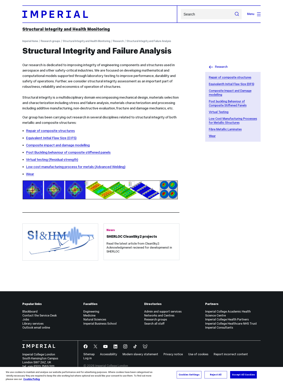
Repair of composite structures (230, 77)
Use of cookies (198, 354)
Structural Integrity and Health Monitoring (66, 29)
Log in (87, 358)
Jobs (25, 319)
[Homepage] (99, 14)
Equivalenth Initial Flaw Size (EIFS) (231, 84)
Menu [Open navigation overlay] (254, 14)
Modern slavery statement (140, 354)
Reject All (215, 374)
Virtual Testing (218, 112)
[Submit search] (237, 14)
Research (118, 41)
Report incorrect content (231, 354)
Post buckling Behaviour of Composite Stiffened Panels (228, 103)
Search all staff (154, 324)
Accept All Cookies (243, 374)
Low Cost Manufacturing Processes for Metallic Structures (233, 121)
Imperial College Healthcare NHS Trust (231, 324)
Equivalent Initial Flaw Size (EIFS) (51, 138)
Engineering (91, 311)
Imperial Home (30, 41)
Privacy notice (173, 354)
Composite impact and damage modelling (58, 145)
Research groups (50, 41)
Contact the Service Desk (39, 315)
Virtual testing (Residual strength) (52, 159)
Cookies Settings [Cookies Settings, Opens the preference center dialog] (189, 374)
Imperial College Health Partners (227, 319)
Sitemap (89, 354)
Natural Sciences (94, 319)
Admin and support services (163, 311)
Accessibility (108, 354)
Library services (32, 324)
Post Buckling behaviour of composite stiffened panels (68, 152)
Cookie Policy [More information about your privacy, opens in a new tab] (31, 379)
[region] (141, 375)
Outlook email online (36, 327)
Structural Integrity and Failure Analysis (149, 41)
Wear (212, 136)
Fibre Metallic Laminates (225, 129)
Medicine (89, 315)
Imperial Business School (100, 324)
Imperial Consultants (219, 327)
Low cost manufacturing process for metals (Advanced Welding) (75, 167)
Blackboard (30, 311)
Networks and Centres (159, 315)
